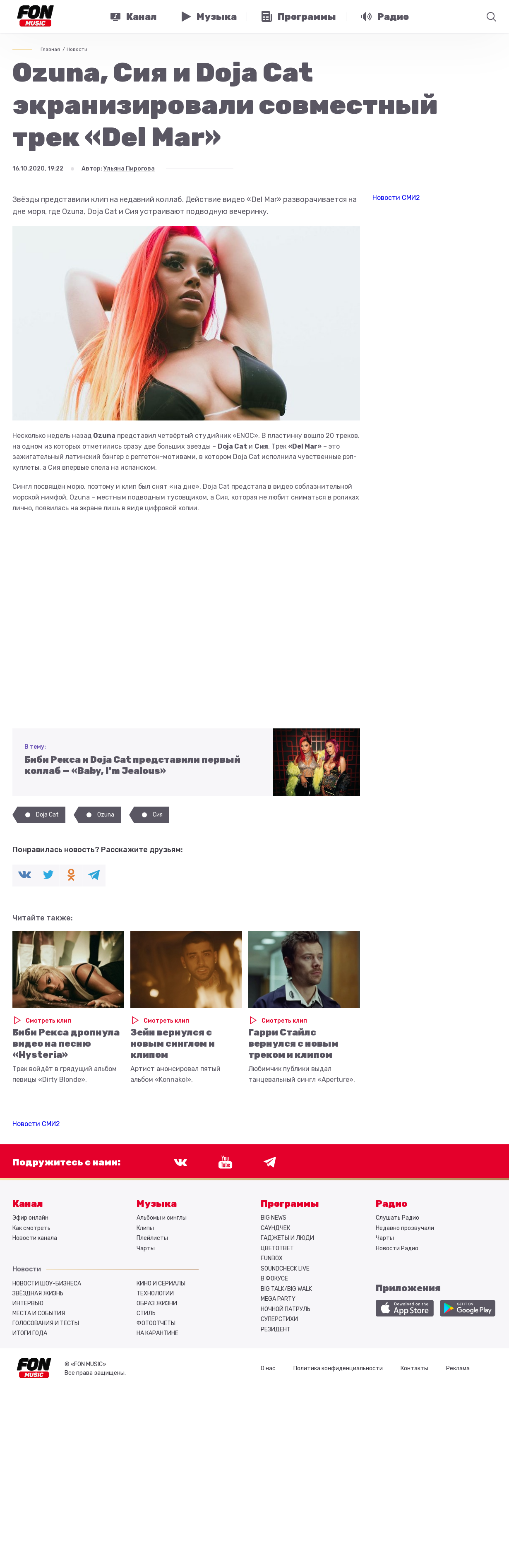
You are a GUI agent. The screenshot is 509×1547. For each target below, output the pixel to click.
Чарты (146, 1248)
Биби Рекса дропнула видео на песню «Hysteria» (66, 1043)
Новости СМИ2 (36, 1124)
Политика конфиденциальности (338, 1368)
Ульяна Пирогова (129, 168)
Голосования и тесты (45, 1323)
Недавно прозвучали (405, 1228)
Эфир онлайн (30, 1217)
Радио (391, 1203)
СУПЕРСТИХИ (279, 1319)
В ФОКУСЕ (274, 1278)
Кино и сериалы (161, 1283)
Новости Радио (397, 1248)
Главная (50, 49)
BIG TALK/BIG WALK (286, 1288)
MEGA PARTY (278, 1298)
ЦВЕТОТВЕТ (277, 1248)
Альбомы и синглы (162, 1217)
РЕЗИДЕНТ (276, 1329)
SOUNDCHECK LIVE (285, 1268)
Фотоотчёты (156, 1323)
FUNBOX (272, 1258)
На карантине (157, 1333)
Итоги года (29, 1333)
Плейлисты (152, 1238)
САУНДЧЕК (275, 1228)
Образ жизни (157, 1303)
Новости (77, 49)
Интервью (27, 1303)
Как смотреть (31, 1228)
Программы (290, 1203)
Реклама (458, 1368)
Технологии (155, 1293)
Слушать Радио (397, 1217)
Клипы (145, 1228)
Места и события (38, 1313)
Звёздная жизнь (37, 1293)
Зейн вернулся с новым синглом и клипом (172, 1043)
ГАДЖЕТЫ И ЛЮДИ (287, 1238)
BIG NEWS (273, 1217)
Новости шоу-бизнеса (46, 1283)
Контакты (414, 1368)
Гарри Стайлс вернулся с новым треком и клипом (293, 1043)
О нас (268, 1368)
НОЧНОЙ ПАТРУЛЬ (285, 1309)
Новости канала (34, 1238)
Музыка (157, 1203)
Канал (27, 1203)
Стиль (146, 1313)
